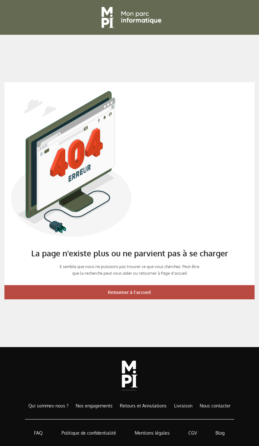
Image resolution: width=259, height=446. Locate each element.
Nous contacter (215, 405)
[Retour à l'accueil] (130, 17)
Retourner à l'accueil (129, 292)
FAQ (38, 433)
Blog (220, 433)
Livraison (183, 405)
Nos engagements (94, 405)
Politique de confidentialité (89, 433)
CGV (192, 433)
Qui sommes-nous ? (48, 405)
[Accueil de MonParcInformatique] (129, 375)
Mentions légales (152, 433)
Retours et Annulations (143, 405)
